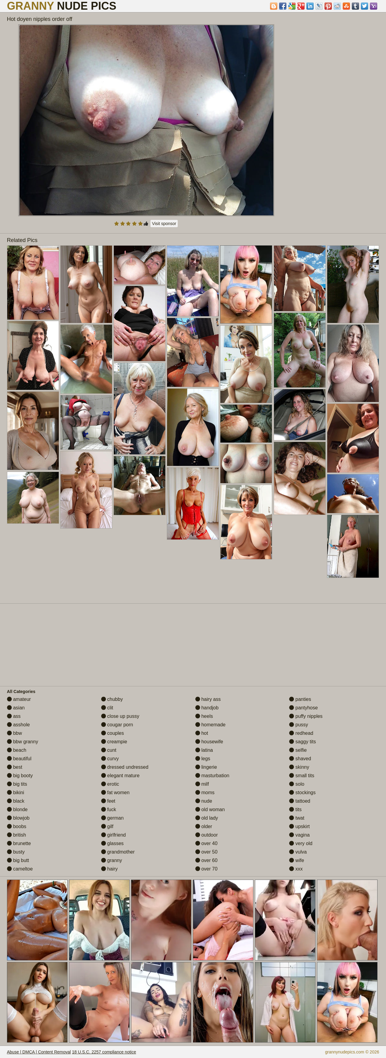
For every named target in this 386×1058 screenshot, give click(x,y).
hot (201, 733)
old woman (210, 809)
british (16, 834)
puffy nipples (305, 716)
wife (296, 860)
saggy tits (302, 741)
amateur (19, 699)
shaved (300, 758)
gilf (107, 826)
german (112, 818)
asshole (18, 724)
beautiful (19, 758)
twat (296, 818)
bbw (14, 733)
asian (16, 707)
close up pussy (120, 716)
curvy (110, 758)
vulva (298, 851)
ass (14, 716)
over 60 (206, 860)
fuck (108, 809)
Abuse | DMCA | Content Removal (39, 1052)
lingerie (206, 767)
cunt (109, 750)
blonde (17, 809)
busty (16, 851)
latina (204, 750)
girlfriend (113, 834)
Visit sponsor (164, 223)
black (16, 801)
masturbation (212, 775)
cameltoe (20, 868)
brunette (19, 843)
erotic (110, 784)
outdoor (206, 834)
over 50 (206, 851)
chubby (112, 699)
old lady (206, 818)
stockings (302, 792)
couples (112, 733)
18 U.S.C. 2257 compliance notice (104, 1052)
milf (202, 784)
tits (295, 809)
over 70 (206, 868)
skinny (299, 767)
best (14, 767)
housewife (209, 741)
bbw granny (22, 741)
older (203, 826)
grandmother (118, 851)
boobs (16, 826)
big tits (17, 784)
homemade (210, 724)
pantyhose (303, 707)
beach (16, 750)
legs (202, 758)
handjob (207, 707)
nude (203, 801)
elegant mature (120, 775)
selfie (298, 750)
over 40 (206, 843)
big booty (20, 775)
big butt (18, 860)
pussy (298, 724)
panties (300, 699)
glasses (112, 843)
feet (108, 801)
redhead (301, 733)
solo (296, 784)
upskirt (299, 826)
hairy (109, 868)
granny (111, 860)
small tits (301, 775)
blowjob (18, 818)
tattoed (299, 801)
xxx (295, 868)
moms (205, 792)
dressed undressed (125, 767)
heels (204, 716)
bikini (15, 792)
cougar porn (117, 724)
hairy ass (208, 699)
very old (300, 843)
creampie (114, 741)
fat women (115, 792)
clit (107, 707)
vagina (299, 834)
